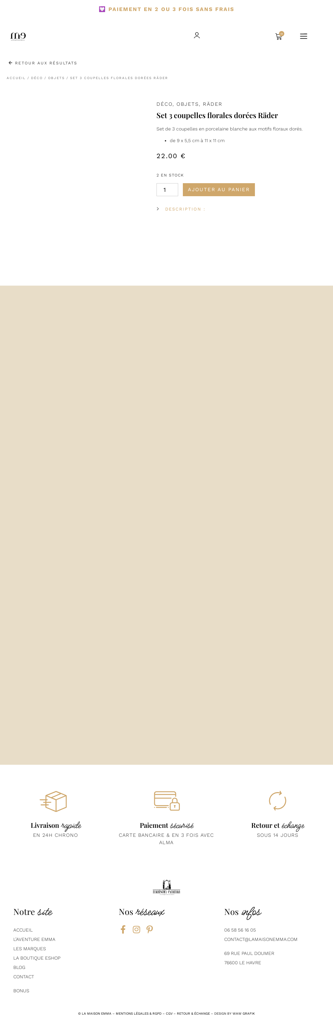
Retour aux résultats (43, 63)
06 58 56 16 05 (240, 930)
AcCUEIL (23, 930)
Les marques (29, 948)
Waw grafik (244, 1013)
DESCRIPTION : (185, 209)
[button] (248, 36)
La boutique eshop (36, 958)
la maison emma (96, 1013)
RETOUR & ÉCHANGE (193, 1013)
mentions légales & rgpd (138, 1013)
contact (23, 976)
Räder (213, 104)
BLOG (19, 967)
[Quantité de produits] (167, 189)
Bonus (21, 990)
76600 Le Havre (242, 962)
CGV (169, 1013)
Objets (56, 78)
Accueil (16, 78)
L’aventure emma (34, 939)
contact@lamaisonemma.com (261, 939)
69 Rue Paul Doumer (249, 953)
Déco (37, 78)
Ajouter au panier (219, 190)
